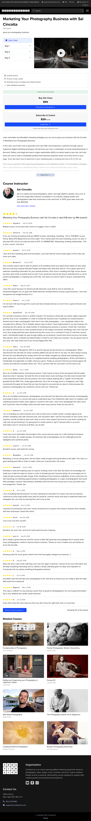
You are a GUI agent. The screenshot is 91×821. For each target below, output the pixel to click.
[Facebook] (32, 783)
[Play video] (61, 53)
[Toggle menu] (87, 11)
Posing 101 (51, 680)
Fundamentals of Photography (15, 648)
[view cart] (72, 2)
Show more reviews (15, 610)
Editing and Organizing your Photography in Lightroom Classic (20, 681)
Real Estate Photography (12, 714)
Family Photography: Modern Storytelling (63, 648)
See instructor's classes (26, 206)
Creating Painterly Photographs (15, 746)
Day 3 (7, 57)
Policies (45, 818)
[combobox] (57, 11)
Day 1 (7, 46)
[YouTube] (27, 783)
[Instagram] (37, 783)
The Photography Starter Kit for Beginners (63, 714)
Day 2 (7, 52)
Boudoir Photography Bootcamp (59, 746)
